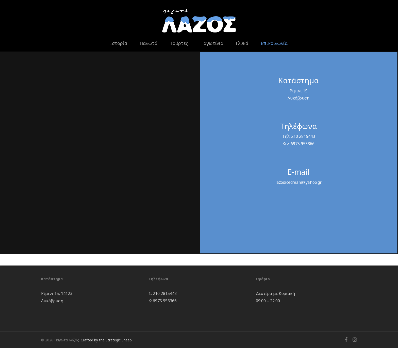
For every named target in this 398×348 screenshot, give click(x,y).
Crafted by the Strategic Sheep (106, 340)
